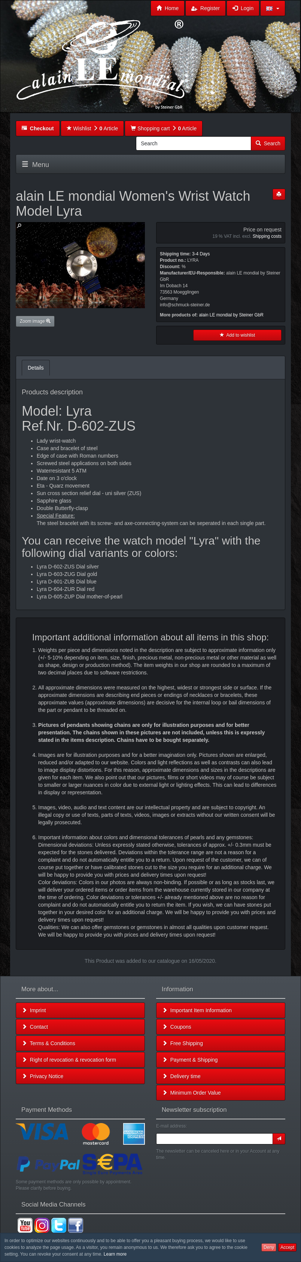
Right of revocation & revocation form (69, 1060)
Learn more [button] (115, 1254)
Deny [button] (269, 1247)
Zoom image (35, 321)
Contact (35, 1027)
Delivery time (181, 1076)
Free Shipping (182, 1043)
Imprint (34, 1010)
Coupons (176, 1027)
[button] (272, 8)
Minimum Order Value (191, 1093)
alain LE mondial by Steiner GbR (231, 315)
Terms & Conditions (48, 1043)
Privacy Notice (42, 1076)
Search (268, 143)
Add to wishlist (237, 335)
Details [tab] (36, 368)
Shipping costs (267, 236)
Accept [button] (287, 1247)
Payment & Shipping (190, 1060)
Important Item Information (197, 1010)
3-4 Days (201, 254)
